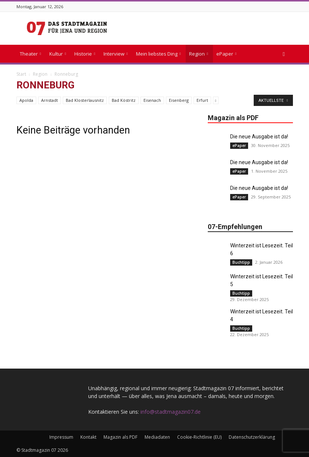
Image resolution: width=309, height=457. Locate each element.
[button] (284, 53)
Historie (84, 53)
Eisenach (152, 100)
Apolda (26, 100)
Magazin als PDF (120, 437)
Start (21, 74)
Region (198, 53)
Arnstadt (49, 100)
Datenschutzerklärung (252, 437)
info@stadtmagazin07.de (170, 411)
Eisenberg (179, 100)
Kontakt (88, 437)
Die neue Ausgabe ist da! (259, 137)
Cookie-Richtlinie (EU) (199, 437)
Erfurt (202, 100)
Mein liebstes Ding (158, 53)
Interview (115, 53)
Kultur (57, 53)
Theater (30, 53)
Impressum (61, 437)
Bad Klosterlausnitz (85, 100)
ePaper (226, 53)
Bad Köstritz (124, 100)
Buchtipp (241, 262)
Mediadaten (157, 437)
